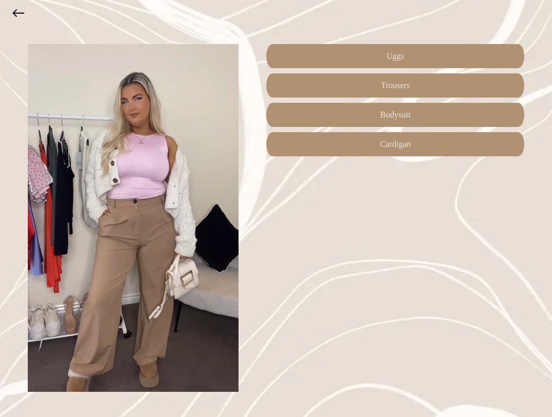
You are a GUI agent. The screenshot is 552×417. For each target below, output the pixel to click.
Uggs (395, 55)
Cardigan (395, 144)
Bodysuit (395, 114)
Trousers (395, 85)
